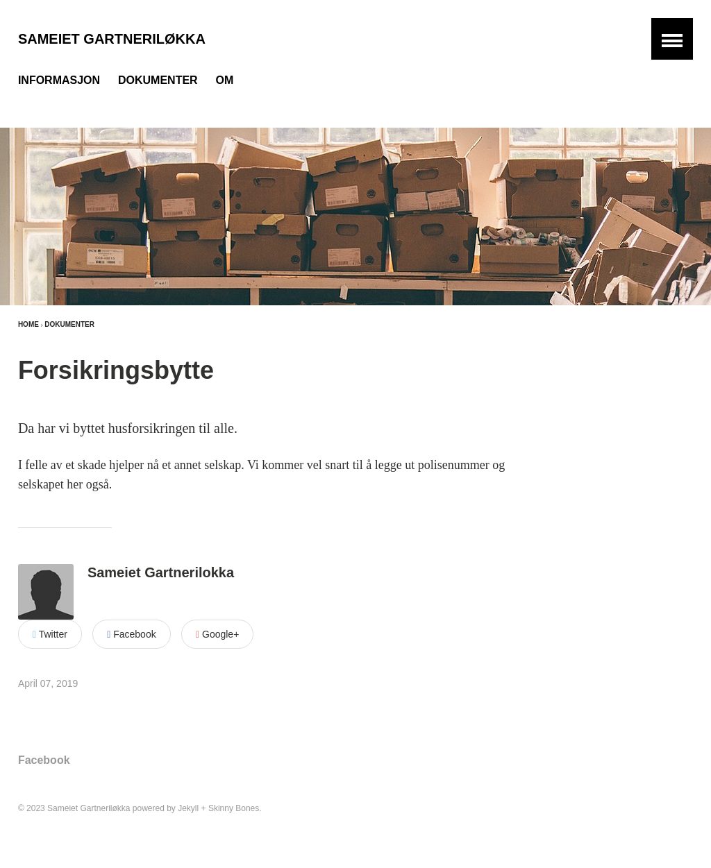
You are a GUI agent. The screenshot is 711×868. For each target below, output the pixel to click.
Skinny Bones (233, 808)
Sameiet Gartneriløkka (112, 38)
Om (225, 80)
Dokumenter (158, 80)
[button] (672, 39)
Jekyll (188, 808)
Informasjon (59, 80)
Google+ (217, 634)
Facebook (131, 634)
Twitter (50, 634)
